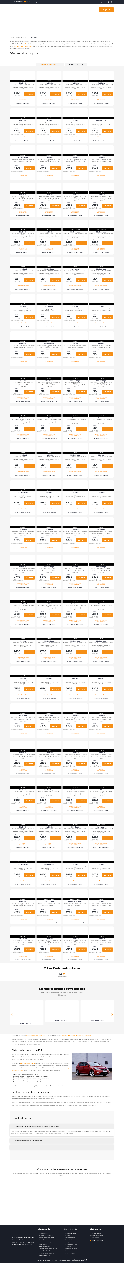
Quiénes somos (30, 10)
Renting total (68, 1235)
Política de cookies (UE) (45, 1255)
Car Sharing (68, 1246)
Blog (79, 10)
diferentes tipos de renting (27, 1063)
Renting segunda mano (71, 1244)
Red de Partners (43, 1244)
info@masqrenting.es (32, 2)
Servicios (60, 10)
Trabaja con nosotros (44, 1246)
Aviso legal (54, 1260)
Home (12, 37)
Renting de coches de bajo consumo (48, 1248)
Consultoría (70, 10)
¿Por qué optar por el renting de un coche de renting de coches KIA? (35, 1126)
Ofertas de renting (43, 1239)
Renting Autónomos (70, 1253)
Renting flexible (69, 1239)
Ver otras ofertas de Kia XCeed (22, 289)
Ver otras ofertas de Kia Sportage (101, 140)
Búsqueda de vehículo (44, 10)
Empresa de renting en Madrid (46, 1237)
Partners (85, 10)
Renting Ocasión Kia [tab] (76, 64)
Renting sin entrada (70, 1251)
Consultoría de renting (70, 1233)
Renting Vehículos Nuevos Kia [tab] (50, 64)
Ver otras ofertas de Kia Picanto (75, 289)
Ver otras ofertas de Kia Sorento (49, 326)
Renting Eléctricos (69, 1242)
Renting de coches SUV (45, 1251)
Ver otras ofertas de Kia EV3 (23, 698)
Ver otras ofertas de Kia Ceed (75, 326)
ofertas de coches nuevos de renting (36, 1035)
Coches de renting (43, 1233)
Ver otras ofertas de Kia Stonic (23, 103)
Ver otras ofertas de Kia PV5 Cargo (49, 922)
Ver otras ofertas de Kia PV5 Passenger (75, 922)
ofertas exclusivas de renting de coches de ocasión (76, 1035)
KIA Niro (24, 44)
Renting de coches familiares (46, 1253)
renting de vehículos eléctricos (23, 46)
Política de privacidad (64, 1260)
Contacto (94, 10)
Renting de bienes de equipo (46, 1235)
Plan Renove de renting (71, 1248)
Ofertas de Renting (21, 37)
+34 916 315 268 (18, 2)
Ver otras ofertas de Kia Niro (23, 326)
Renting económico (70, 1237)
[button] (112, 1014)
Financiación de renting (45, 1242)
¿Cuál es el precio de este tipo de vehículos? (27, 1140)
